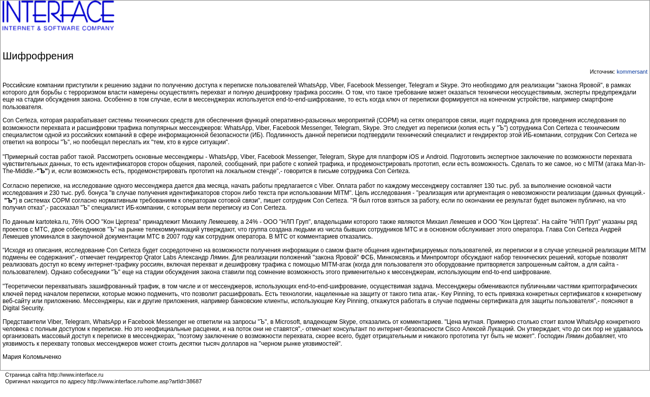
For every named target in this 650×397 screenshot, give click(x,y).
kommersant (631, 72)
